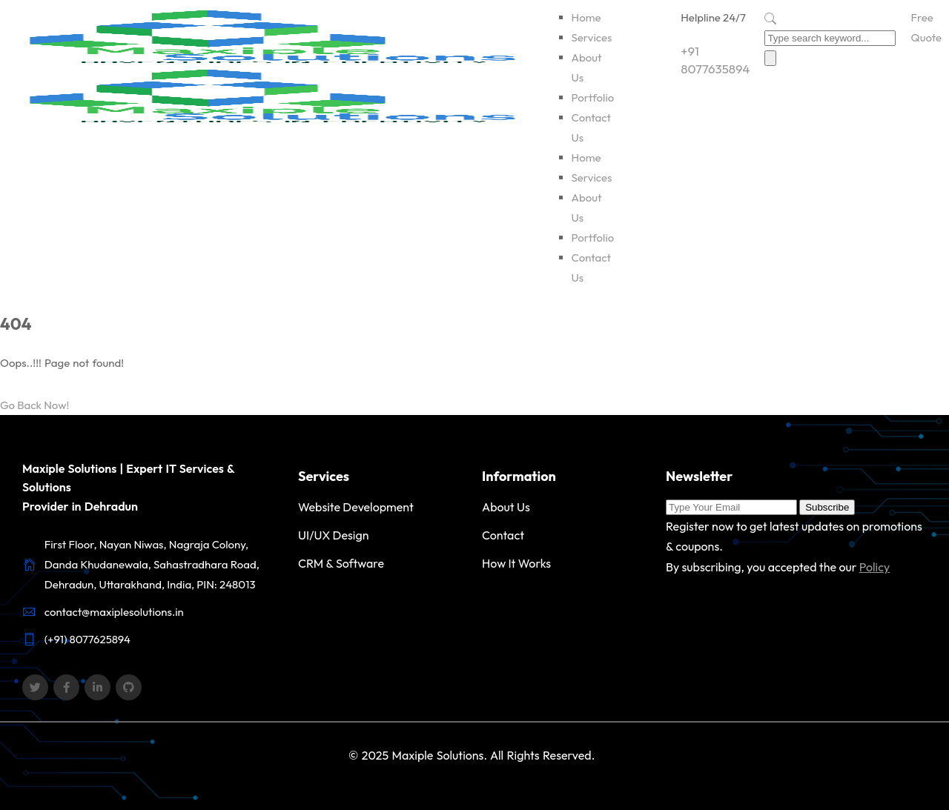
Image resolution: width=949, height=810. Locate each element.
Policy (874, 567)
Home (586, 17)
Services (592, 37)
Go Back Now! (34, 405)
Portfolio (593, 97)
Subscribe (827, 507)
